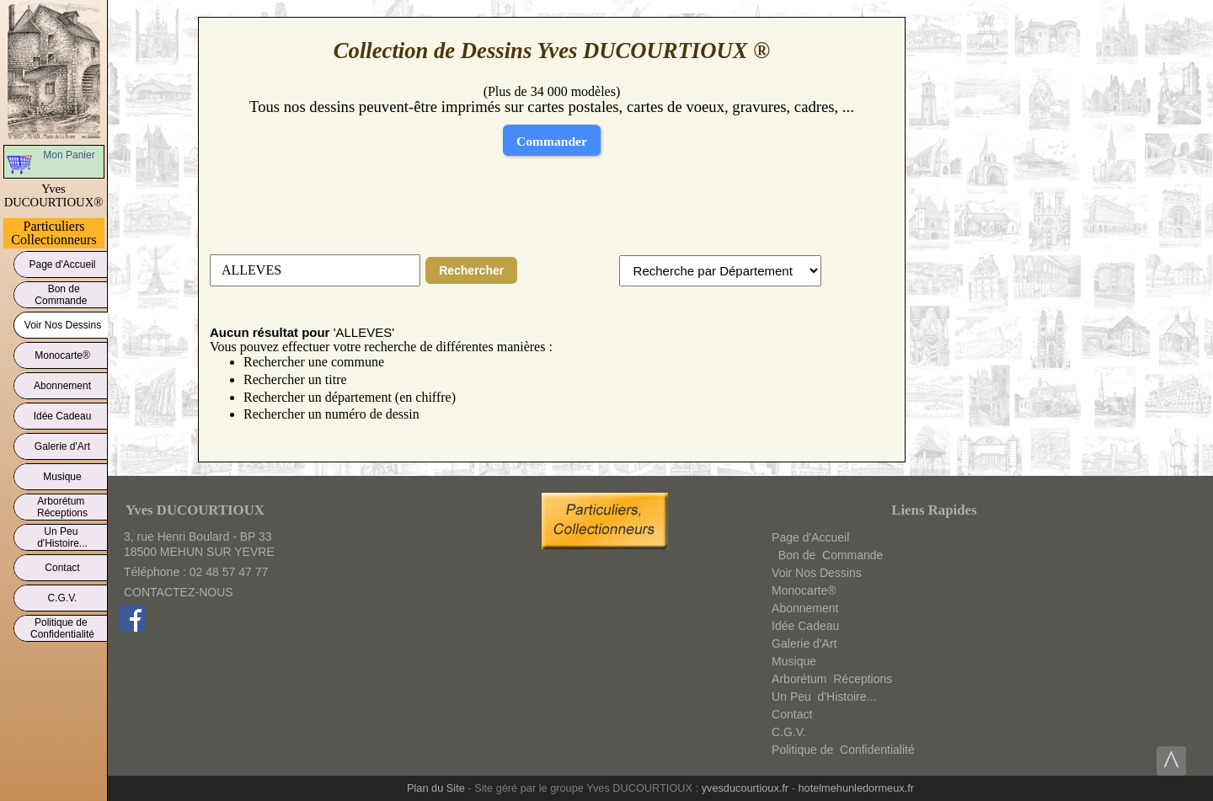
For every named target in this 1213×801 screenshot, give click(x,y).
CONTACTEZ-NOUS (178, 592)
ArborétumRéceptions (62, 507)
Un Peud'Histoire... (62, 537)
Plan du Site (436, 788)
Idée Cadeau (62, 413)
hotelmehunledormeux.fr (856, 788)
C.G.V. (62, 595)
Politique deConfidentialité (62, 628)
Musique (62, 473)
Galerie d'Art (62, 443)
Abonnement (62, 382)
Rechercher (471, 270)
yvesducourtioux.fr (745, 788)
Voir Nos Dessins (63, 322)
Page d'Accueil (62, 261)
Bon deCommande (62, 295)
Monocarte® (62, 352)
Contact (62, 564)
